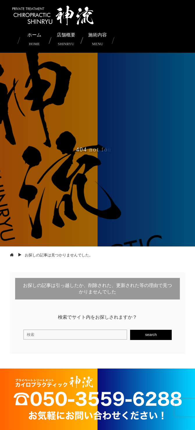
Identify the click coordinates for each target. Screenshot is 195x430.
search (151, 334)
